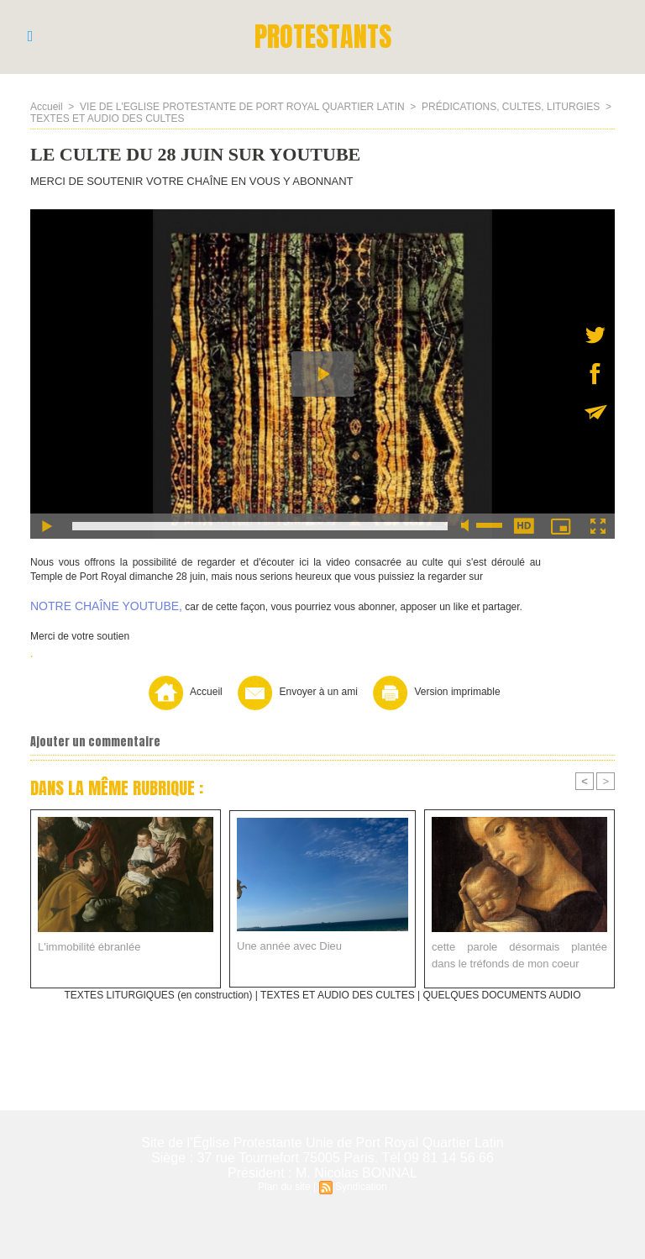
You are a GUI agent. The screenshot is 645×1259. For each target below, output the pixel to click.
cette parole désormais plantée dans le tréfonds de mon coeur (519, 955)
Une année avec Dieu (289, 946)
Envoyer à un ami (295, 692)
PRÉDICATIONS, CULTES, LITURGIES (511, 107)
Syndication (361, 1187)
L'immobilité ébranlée (89, 946)
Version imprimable (434, 692)
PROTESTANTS (322, 36)
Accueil (46, 107)
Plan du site (284, 1187)
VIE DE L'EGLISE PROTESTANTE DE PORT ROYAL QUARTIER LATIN (242, 107)
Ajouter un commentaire (95, 742)
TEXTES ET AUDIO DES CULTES (107, 118)
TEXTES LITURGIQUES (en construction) (158, 995)
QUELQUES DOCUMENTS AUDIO (502, 995)
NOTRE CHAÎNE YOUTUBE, (106, 606)
